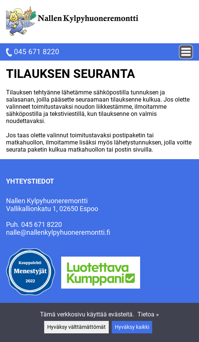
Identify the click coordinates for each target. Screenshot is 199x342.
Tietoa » (148, 314)
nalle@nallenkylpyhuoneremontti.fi (58, 232)
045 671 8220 (32, 51)
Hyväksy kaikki (132, 327)
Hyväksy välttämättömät (76, 327)
